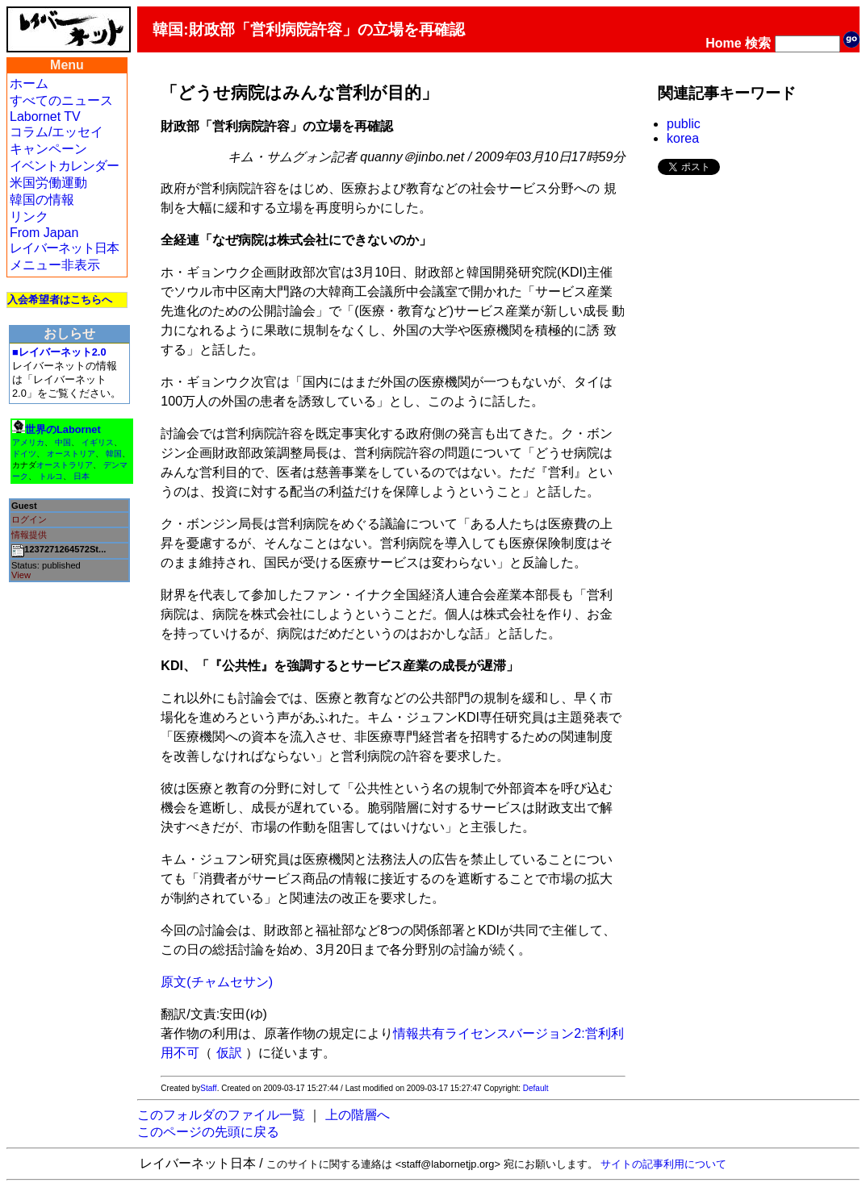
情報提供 (29, 534)
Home (723, 43)
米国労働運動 (48, 183)
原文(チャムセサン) (217, 982)
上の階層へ (357, 1115)
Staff (208, 1088)
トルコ (51, 476)
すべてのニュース (61, 100)
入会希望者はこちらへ (59, 300)
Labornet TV (45, 116)
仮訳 (229, 1053)
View (21, 575)
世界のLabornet (63, 429)
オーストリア (71, 453)
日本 (81, 476)
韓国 (114, 453)
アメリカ (28, 442)
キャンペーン (48, 149)
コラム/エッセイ (56, 132)
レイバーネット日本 (64, 248)
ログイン (29, 519)
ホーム (29, 83)
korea (683, 138)
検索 (758, 43)
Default (536, 1088)
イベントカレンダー (64, 166)
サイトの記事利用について (663, 1164)
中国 (63, 442)
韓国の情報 (42, 199)
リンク (29, 216)
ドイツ (24, 453)
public (684, 124)
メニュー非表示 (55, 265)
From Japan (44, 232)
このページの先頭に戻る (208, 1132)
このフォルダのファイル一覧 (221, 1115)
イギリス (98, 442)
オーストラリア (64, 464)
